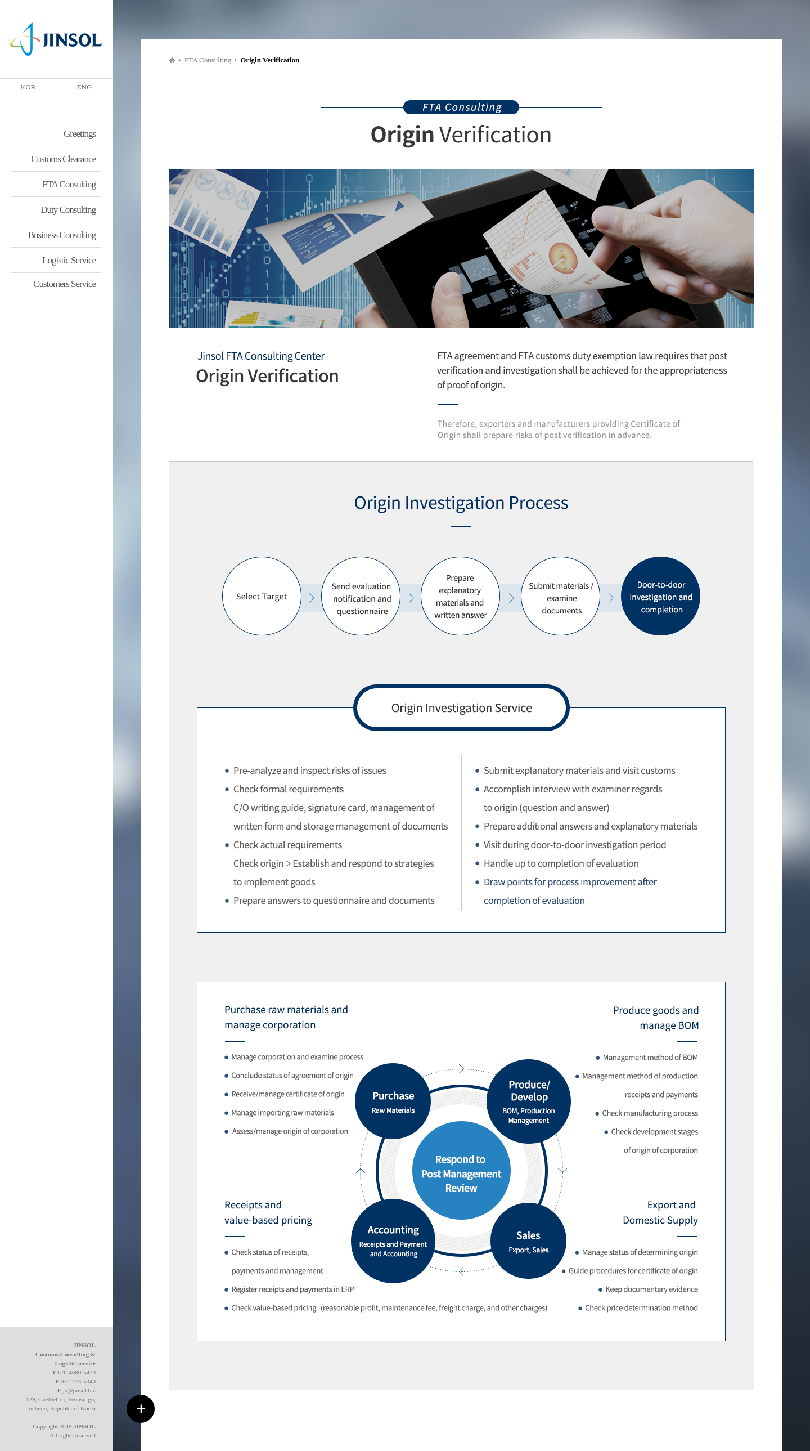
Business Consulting (62, 235)
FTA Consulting (69, 184)
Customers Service (64, 284)
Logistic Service (69, 260)
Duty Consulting (68, 209)
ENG (84, 87)
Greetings (80, 133)
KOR (27, 87)
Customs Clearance (63, 159)
